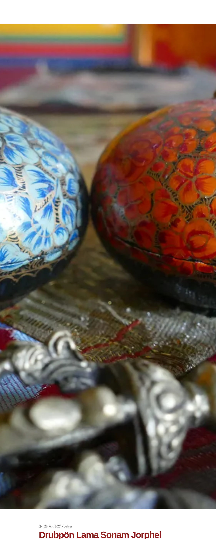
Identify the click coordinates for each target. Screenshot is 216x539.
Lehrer (68, 526)
